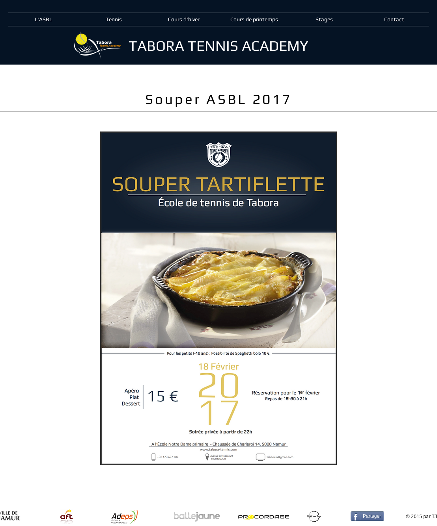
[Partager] (367, 516)
